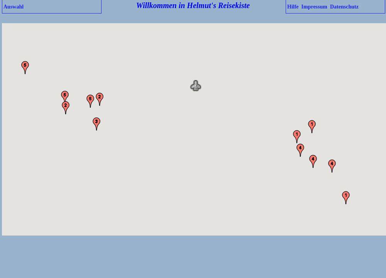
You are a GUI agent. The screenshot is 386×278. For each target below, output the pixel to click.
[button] (196, 86)
